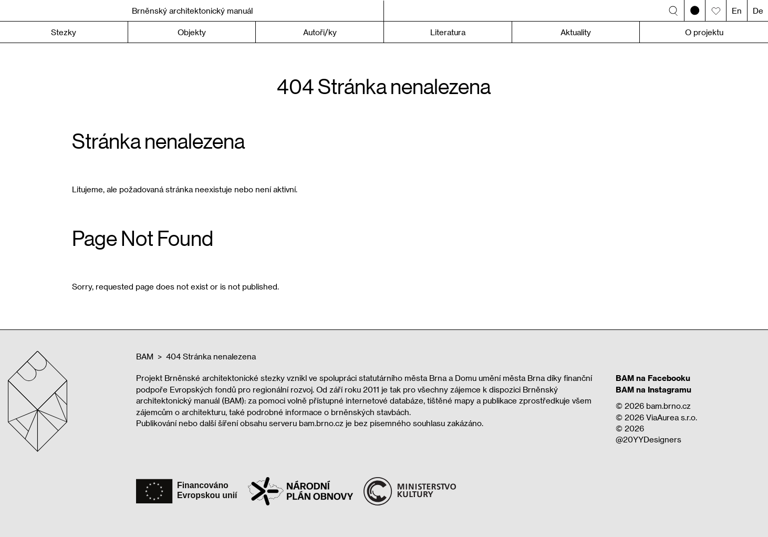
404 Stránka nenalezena (211, 356)
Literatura (447, 32)
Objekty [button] (192, 32)
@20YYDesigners (648, 439)
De (758, 10)
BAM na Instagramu (653, 389)
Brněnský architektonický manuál (192, 10)
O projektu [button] (704, 32)
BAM (144, 356)
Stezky (63, 32)
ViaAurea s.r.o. (671, 417)
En (737, 10)
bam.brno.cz (668, 405)
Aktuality (576, 32)
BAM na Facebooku (653, 378)
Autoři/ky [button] (320, 32)
